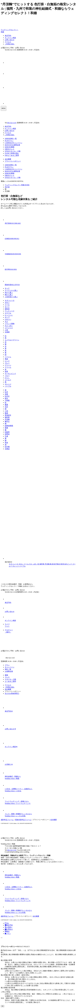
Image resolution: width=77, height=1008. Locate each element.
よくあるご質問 (10, 681)
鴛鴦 (6, 428)
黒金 (6, 442)
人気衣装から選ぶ (11, 297)
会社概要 (8, 159)
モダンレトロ (9, 300)
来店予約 (8, 35)
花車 (6, 394)
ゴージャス (9, 328)
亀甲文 (7, 421)
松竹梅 (7, 447)
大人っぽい (9, 326)
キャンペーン (9, 667)
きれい (7, 302)
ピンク (7, 361)
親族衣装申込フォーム (23, 820)
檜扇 (6, 413)
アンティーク (9, 311)
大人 (6, 321)
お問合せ (9, 929)
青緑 (6, 359)
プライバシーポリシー (13, 161)
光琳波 (7, 449)
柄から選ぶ (9, 295)
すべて (7, 288)
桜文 (6, 398)
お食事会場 (9, 671)
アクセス (8, 42)
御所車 (7, 417)
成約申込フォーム (7, 820)
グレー (7, 363)
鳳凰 (6, 405)
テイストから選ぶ (11, 290)
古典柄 (7, 332)
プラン (7, 665)
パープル (8, 386)
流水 (6, 407)
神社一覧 (8, 669)
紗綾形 (7, 432)
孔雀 (6, 436)
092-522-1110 (11, 123)
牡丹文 (7, 396)
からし (7, 378)
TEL (7, 923)
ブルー (7, 376)
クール (7, 305)
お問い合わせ (9, 40)
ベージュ (8, 357)
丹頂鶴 (7, 419)
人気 (6, 330)
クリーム (8, 367)
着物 (6, 675)
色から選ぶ (9, 292)
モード (7, 307)
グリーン (8, 365)
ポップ (7, 317)
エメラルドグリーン (12, 340)
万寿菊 (7, 400)
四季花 (7, 434)
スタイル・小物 (10, 679)
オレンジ (8, 384)
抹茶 (6, 371)
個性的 (7, 309)
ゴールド (8, 380)
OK (2, 1006)
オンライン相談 (10, 38)
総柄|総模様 (9, 426)
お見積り (8, 927)
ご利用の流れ (9, 44)
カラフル (8, 313)
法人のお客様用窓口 (12, 693)
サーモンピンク (10, 373)
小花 (6, 411)
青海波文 (8, 415)
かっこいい (9, 315)
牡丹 (6, 392)
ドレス (7, 677)
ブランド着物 (9, 323)
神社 (7, 931)
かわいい (8, 319)
